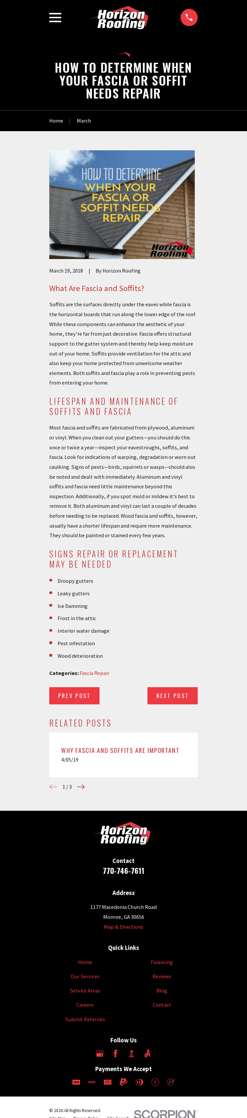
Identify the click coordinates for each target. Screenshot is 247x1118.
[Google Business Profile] (99, 1053)
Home (85, 962)
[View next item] (81, 787)
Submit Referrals (85, 1019)
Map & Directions (123, 926)
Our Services (85, 976)
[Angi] (147, 1053)
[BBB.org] (131, 1053)
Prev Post (74, 695)
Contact (162, 1004)
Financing (162, 962)
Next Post (172, 695)
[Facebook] (115, 1053)
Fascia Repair (94, 673)
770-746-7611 (123, 870)
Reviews (161, 976)
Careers (85, 1004)
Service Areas (85, 990)
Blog (161, 990)
